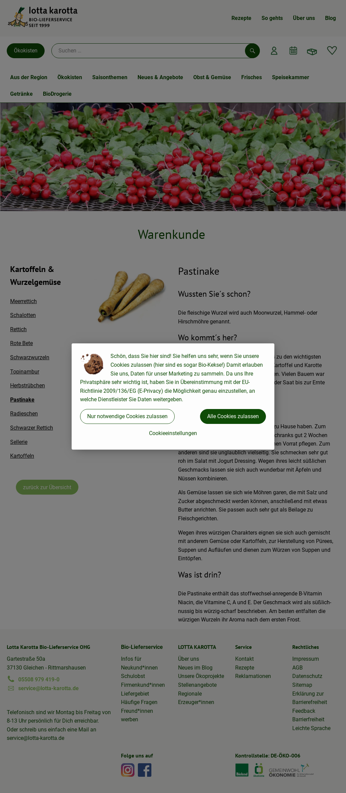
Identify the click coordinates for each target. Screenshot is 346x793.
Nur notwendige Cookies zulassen (127, 416)
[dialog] (173, 396)
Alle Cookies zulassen (233, 416)
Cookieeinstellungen (173, 433)
